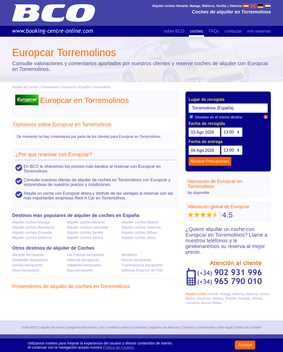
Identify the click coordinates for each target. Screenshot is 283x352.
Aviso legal (224, 327)
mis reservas (259, 31)
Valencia (252, 294)
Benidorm (129, 255)
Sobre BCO (30, 327)
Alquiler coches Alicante (86, 222)
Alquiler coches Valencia (141, 227)
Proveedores (50, 87)
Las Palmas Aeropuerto (86, 255)
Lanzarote (192, 303)
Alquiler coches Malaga (31, 222)
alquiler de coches (52, 327)
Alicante (213, 294)
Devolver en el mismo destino (216, 117)
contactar (233, 31)
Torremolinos (102, 87)
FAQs (214, 31)
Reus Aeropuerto (25, 270)
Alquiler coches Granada (32, 232)
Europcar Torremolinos (64, 52)
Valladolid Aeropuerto (84, 265)
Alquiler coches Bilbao (139, 232)
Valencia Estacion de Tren (142, 270)
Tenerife (230, 298)
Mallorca (238, 294)
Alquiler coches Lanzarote (87, 227)
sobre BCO (174, 31)
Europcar (69, 87)
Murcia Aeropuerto (136, 260)
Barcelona (204, 298)
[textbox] (228, 108)
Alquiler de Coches (25, 87)
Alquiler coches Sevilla (85, 232)
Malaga (225, 294)
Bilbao (216, 303)
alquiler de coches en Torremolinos (90, 286)
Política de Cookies (247, 327)
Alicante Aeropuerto (28, 255)
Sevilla (264, 294)
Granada (244, 298)
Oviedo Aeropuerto (27, 265)
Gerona (218, 298)
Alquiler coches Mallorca (31, 238)
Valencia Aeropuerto (83, 260)
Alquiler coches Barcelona (33, 227)
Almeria (257, 298)
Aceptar (245, 345)
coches (196, 31)
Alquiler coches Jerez (138, 238)
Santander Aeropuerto (30, 260)
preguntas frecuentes (82, 327)
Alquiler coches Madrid (139, 222)
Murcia (206, 303)
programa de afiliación (164, 327)
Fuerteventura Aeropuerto (142, 265)
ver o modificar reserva (115, 327)
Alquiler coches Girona (85, 238)
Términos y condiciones (198, 327)
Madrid (190, 298)
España (85, 87)
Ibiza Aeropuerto (80, 270)
